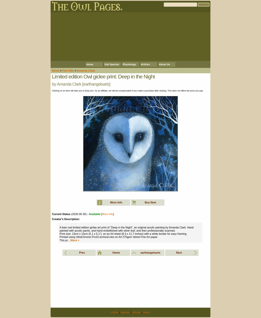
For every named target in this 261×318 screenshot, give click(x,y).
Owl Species (112, 64)
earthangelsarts (96, 84)
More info (107, 214)
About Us (164, 64)
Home (89, 64)
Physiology (129, 64)
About (146, 312)
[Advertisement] (130, 36)
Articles (145, 64)
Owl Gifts (68, 70)
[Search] (180, 5)
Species (125, 312)
